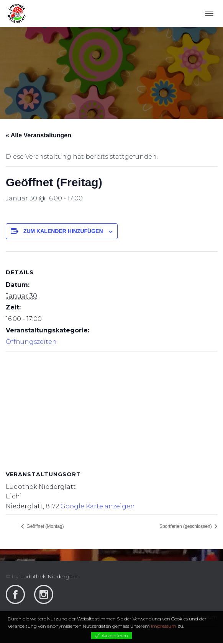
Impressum (163, 626)
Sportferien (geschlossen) (186, 526)
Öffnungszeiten (31, 341)
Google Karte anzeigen (98, 506)
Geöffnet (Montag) (44, 526)
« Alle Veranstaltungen (38, 135)
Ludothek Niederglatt (48, 576)
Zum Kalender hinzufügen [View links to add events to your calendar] (63, 231)
